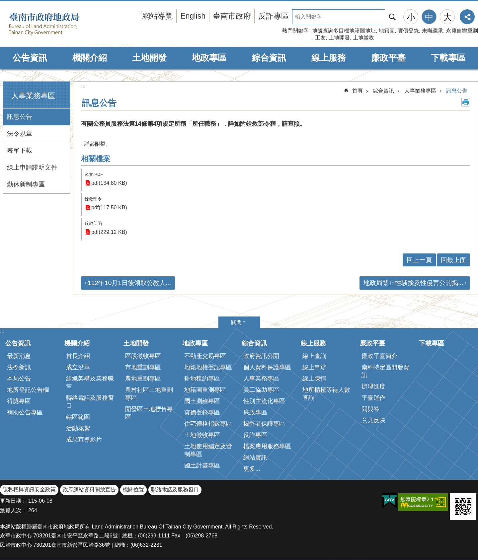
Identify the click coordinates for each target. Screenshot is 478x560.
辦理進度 (373, 386)
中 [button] (429, 17)
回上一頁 (419, 259)
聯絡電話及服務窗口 (90, 401)
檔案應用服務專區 (267, 446)
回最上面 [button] (453, 259)
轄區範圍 (78, 417)
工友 (320, 37)
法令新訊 (19, 367)
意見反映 (373, 420)
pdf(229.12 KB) (109, 232)
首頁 (357, 91)
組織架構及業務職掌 (90, 382)
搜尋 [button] (392, 16)
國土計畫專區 (202, 465)
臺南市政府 (232, 16)
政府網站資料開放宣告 (89, 489)
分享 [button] (467, 16)
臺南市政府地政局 (54, 24)
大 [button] (447, 17)
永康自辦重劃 (462, 31)
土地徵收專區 (202, 435)
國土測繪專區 (202, 401)
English (192, 16)
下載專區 (448, 57)
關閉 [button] (236, 322)
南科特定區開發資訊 (385, 371)
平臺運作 (373, 397)
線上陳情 (314, 378)
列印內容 (465, 102)
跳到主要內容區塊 (3, 3)
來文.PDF (94, 174)
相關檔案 (95, 159)
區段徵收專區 (143, 356)
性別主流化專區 (264, 401)
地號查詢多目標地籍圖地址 (344, 31)
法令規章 (19, 133)
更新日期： (13, 501)
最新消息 (19, 356)
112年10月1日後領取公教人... (129, 282)
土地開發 (339, 37)
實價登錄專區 (202, 412)
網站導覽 (157, 16)
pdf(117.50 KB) (109, 207)
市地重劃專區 (143, 367)
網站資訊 (255, 457)
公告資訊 (30, 57)
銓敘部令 (93, 198)
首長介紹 (78, 356)
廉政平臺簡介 (379, 356)
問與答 (370, 409)
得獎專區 (19, 401)
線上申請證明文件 (32, 167)
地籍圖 (387, 31)
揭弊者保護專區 (264, 423)
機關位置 (133, 489)
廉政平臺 (388, 57)
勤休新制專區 (26, 184)
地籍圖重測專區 (205, 389)
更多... (251, 468)
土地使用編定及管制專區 (208, 450)
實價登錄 (408, 31)
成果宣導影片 (84, 439)
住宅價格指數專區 (208, 423)
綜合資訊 (269, 57)
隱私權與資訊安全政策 (29, 489)
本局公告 (19, 378)
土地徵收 (363, 37)
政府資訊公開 (261, 356)
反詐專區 (273, 16)
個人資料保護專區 (267, 367)
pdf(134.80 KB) (109, 183)
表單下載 (19, 150)
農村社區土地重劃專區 (149, 393)
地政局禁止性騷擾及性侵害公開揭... (413, 282)
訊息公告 (19, 116)
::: (2, 84)
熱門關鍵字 (295, 31)
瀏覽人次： (13, 510)
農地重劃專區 (143, 378)
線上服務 (328, 57)
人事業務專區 (33, 96)
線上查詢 (314, 356)
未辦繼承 (432, 31)
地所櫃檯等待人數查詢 (326, 393)
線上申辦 (314, 367)
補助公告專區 (25, 412)
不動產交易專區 (205, 356)
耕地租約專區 (202, 378)
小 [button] (411, 17)
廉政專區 (255, 412)
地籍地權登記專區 (208, 367)
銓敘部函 (93, 223)
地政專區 (209, 57)
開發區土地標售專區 (149, 413)
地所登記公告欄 (28, 389)
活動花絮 (78, 428)
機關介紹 (89, 57)
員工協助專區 (261, 389)
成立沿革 (78, 367)
